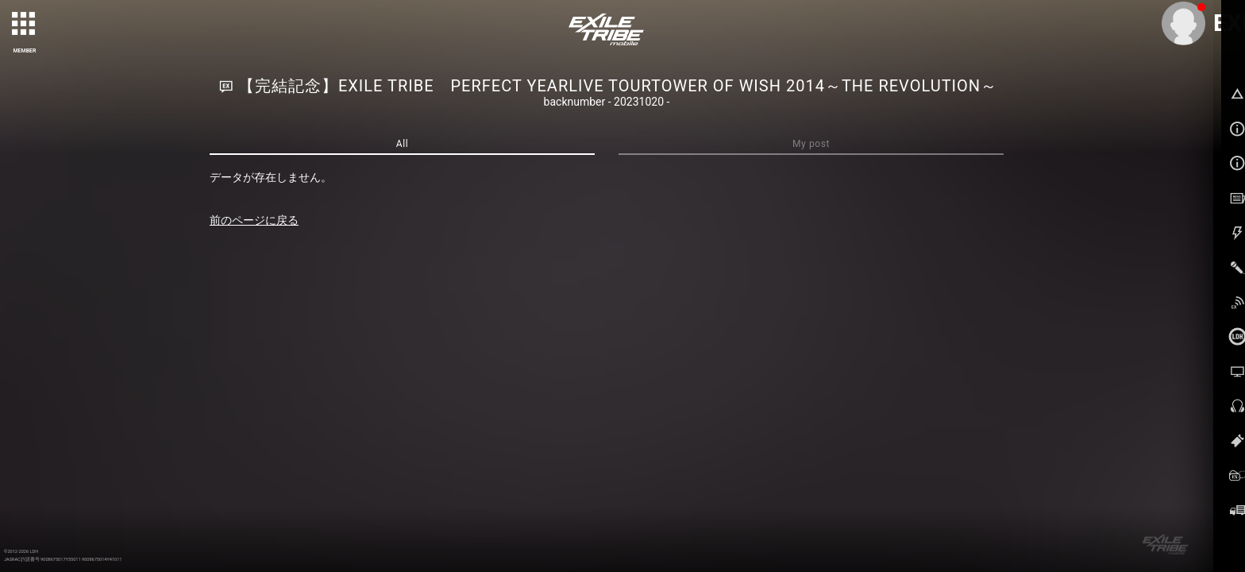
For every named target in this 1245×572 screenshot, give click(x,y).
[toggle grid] (24, 24)
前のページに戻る (254, 220)
